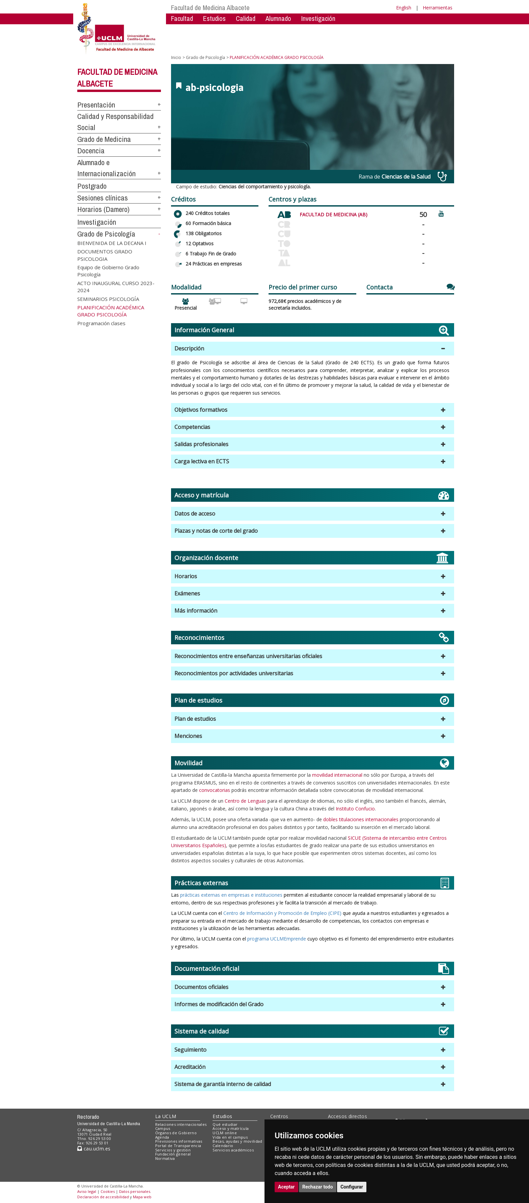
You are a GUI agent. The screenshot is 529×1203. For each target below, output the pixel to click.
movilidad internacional (337, 775)
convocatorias (214, 790)
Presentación (96, 105)
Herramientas (437, 7)
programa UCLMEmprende (276, 938)
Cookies (108, 1191)
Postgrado (92, 186)
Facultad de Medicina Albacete (210, 7)
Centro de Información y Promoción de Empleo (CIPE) (282, 913)
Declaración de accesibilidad (103, 1196)
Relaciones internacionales (181, 1124)
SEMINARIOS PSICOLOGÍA (108, 298)
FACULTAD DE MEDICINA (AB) (333, 214)
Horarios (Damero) (103, 209)
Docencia (91, 151)
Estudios (214, 18)
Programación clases (101, 322)
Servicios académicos (233, 1149)
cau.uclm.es (93, 1148)
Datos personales (134, 1191)
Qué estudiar (225, 1124)
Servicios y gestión (173, 1149)
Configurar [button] (351, 1187)
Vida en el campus (230, 1137)
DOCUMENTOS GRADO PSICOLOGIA (104, 255)
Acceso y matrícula (231, 1128)
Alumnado (278, 18)
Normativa (165, 1158)
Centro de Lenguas (245, 801)
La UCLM (165, 1116)
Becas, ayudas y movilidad (237, 1141)
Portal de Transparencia (178, 1145)
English (403, 7)
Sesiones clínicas (102, 198)
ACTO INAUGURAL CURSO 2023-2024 (116, 286)
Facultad (182, 18)
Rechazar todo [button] (317, 1187)
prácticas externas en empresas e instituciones (230, 895)
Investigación (318, 18)
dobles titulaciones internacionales (360, 819)
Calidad (245, 18)
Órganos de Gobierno (176, 1132)
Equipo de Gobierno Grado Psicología (108, 271)
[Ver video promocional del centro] (441, 213)
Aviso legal (86, 1191)
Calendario (223, 1145)
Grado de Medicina (104, 139)
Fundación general (173, 1153)
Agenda (162, 1137)
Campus (162, 1128)
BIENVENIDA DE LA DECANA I (111, 242)
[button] (312, 349)
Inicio (176, 57)
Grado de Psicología (106, 234)
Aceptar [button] (286, 1187)
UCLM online (225, 1132)
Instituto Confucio (355, 808)
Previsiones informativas (178, 1141)
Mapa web (142, 1196)
